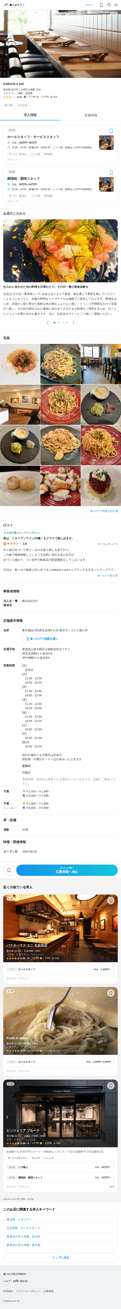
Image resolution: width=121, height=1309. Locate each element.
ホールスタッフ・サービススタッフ (33, 137)
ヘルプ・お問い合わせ (15, 1281)
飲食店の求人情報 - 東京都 (23, 1245)
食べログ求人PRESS (14, 1274)
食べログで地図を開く (44, 638)
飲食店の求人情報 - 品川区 (23, 1236)
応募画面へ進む (67, 870)
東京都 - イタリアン (19, 1219)
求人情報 (30, 115)
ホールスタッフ (26, 969)
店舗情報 (90, 115)
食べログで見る (106, 575)
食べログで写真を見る (102, 511)
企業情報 (49, 1291)
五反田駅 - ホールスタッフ (23, 1228)
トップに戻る (60, 1257)
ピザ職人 (23, 1167)
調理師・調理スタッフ (23, 178)
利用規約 (8, 1291)
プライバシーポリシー (28, 1291)
